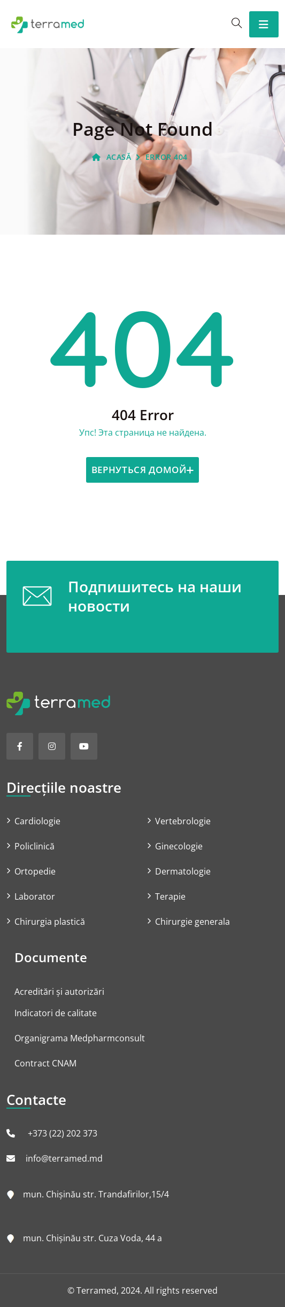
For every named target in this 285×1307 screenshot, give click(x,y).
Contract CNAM (45, 1063)
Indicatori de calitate (55, 1013)
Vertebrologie (183, 821)
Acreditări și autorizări (59, 991)
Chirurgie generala (192, 921)
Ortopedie (35, 871)
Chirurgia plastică (49, 921)
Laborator (34, 896)
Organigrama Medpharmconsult (79, 1038)
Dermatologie (183, 871)
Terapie (170, 896)
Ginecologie (179, 846)
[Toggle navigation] (264, 24)
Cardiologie (37, 821)
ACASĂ (111, 157)
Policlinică (34, 846)
